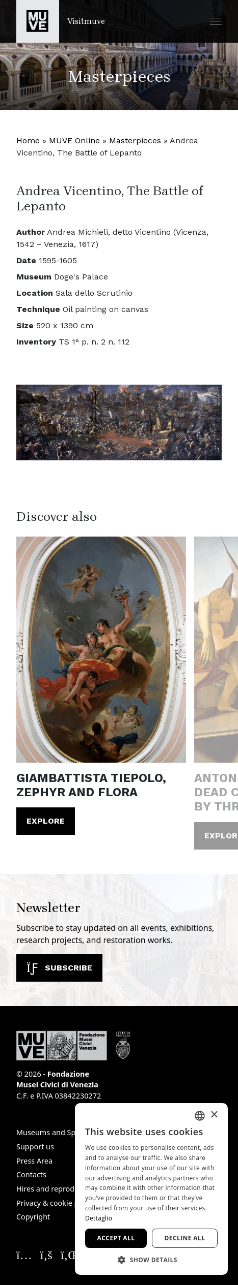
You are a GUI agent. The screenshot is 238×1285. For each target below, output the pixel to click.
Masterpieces (135, 140)
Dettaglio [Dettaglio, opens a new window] (98, 1218)
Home (28, 140)
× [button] (214, 1115)
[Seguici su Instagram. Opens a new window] (24, 1254)
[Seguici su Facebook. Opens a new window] (46, 1254)
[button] (216, 21)
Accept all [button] (116, 1238)
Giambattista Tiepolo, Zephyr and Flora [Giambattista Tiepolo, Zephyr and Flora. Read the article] (91, 785)
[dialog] (151, 1189)
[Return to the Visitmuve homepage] (60, 21)
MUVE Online (74, 140)
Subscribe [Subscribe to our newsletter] (59, 968)
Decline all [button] (185, 1238)
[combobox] (200, 1116)
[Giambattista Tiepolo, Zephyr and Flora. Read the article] (101, 649)
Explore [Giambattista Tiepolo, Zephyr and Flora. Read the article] (46, 821)
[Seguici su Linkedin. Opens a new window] (70, 1254)
